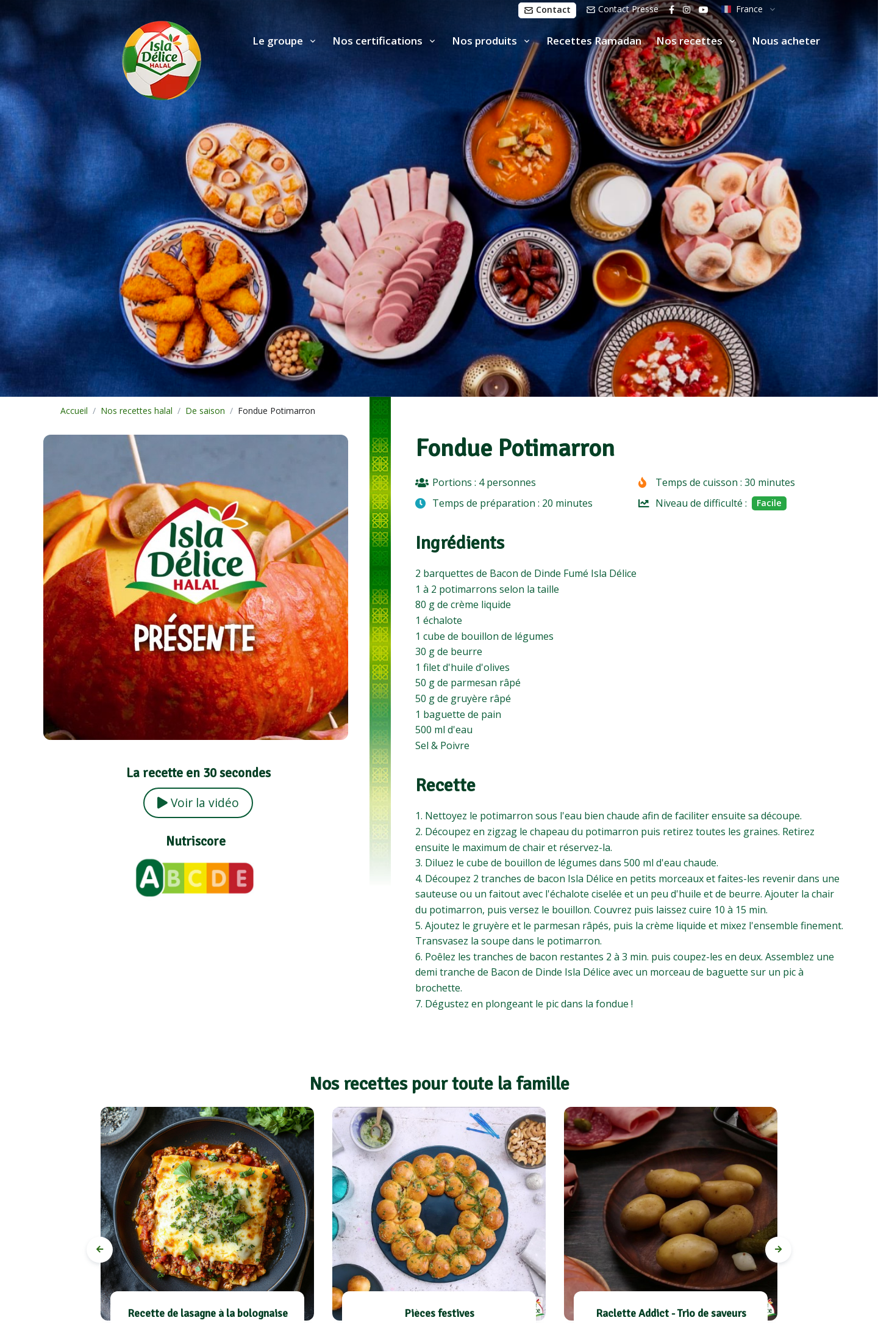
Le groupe (277, 41)
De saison (205, 410)
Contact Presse (622, 9)
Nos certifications (377, 41)
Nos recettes (689, 41)
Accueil (74, 410)
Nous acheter (786, 41)
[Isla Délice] (100, 58)
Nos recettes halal (137, 410)
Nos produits (484, 41)
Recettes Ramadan (593, 41)
